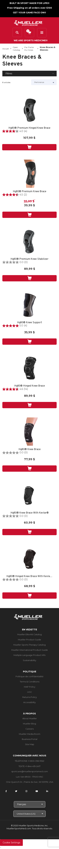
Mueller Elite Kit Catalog (29, 634)
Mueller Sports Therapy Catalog (29, 644)
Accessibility (29, 702)
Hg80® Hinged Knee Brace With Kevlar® (29, 576)
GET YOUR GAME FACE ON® (29, 12)
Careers (29, 729)
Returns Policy (29, 697)
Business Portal (29, 739)
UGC (29, 692)
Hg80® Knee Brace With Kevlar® (30, 513)
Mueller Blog (29, 723)
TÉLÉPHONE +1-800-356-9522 (29, 761)
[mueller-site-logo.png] (28, 23)
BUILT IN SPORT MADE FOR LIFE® (30, 3)
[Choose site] (29, 814)
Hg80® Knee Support (29, 322)
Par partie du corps (29, 48)
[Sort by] (44, 82)
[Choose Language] (29, 804)
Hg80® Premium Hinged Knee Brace (29, 128)
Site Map (29, 744)
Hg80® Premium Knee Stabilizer (29, 259)
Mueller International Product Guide (29, 650)
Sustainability (29, 660)
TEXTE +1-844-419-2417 (29, 766)
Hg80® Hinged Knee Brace (29, 386)
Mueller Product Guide (29, 639)
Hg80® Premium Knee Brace (29, 191)
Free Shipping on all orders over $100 (29, 7)
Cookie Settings (11, 842)
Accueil (5, 48)
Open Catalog (16, 48)
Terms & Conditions (29, 681)
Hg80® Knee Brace (30, 449)
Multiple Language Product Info (30, 655)
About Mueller (29, 718)
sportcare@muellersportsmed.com (29, 771)
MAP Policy (29, 687)
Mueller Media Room (29, 734)
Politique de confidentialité (29, 676)
